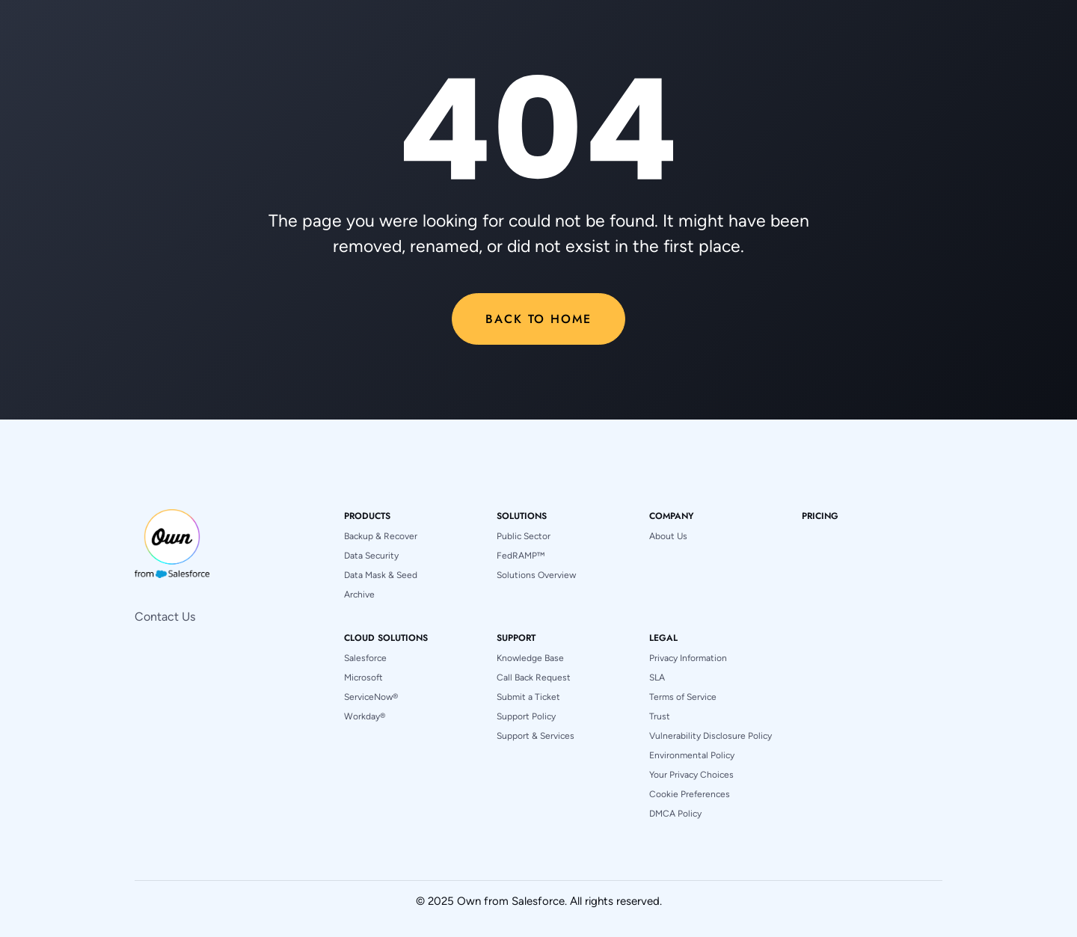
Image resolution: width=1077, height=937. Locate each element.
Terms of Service (683, 697)
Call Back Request (534, 677)
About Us (668, 536)
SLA (657, 677)
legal (663, 638)
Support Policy (526, 716)
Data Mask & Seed (380, 575)
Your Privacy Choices (691, 774)
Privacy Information (688, 658)
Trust (659, 716)
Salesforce (365, 658)
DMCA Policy (675, 813)
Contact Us (165, 616)
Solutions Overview (536, 575)
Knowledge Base (530, 658)
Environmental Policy (691, 755)
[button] (367, 516)
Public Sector (523, 536)
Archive (359, 594)
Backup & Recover (380, 536)
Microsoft (363, 677)
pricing (820, 516)
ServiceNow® (371, 697)
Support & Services (535, 736)
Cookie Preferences (689, 794)
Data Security (371, 555)
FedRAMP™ (520, 555)
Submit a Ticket (528, 697)
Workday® (364, 716)
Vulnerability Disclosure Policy (710, 736)
